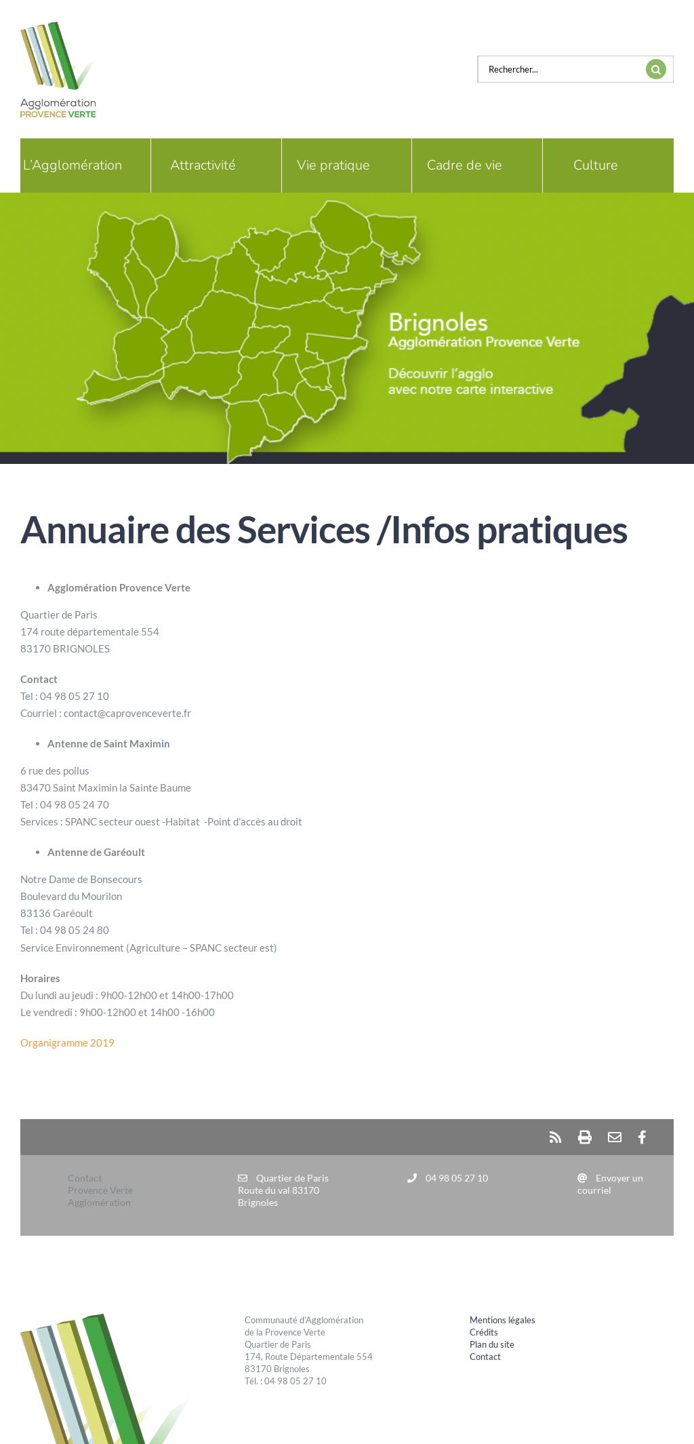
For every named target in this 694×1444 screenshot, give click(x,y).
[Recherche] (656, 69)
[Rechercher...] (558, 69)
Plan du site (492, 1344)
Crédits (484, 1332)
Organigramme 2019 (67, 1042)
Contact (485, 1356)
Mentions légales (502, 1319)
